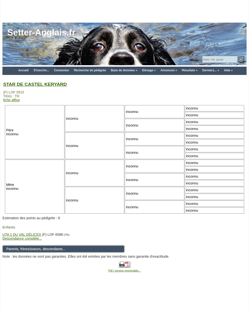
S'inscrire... (41, 70)
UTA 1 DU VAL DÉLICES (21, 234)
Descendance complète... (22, 238)
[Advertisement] (124, 11)
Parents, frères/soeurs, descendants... (35, 249)
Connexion (61, 70)
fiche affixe (11, 100)
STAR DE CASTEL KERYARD (35, 84)
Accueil (23, 70)
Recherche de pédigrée (90, 70)
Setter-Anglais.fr (41, 32)
